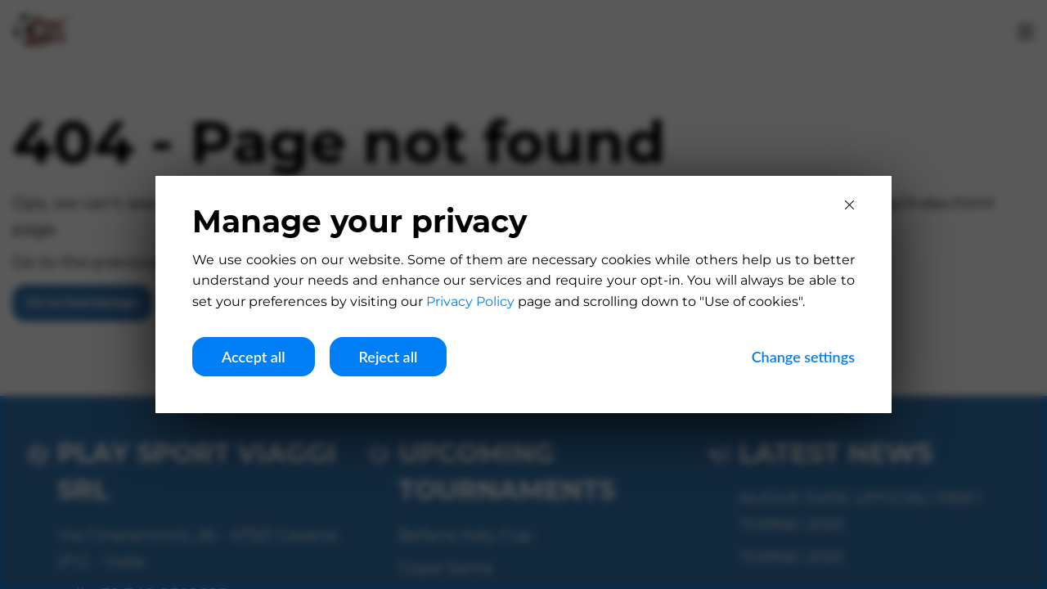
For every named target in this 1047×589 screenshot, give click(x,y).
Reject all (388, 357)
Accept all (253, 357)
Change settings (803, 357)
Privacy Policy (470, 301)
